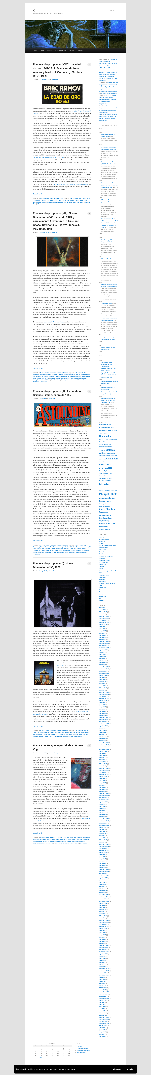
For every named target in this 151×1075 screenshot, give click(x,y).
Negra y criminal (104, 575)
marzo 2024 (102, 660)
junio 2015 (102, 882)
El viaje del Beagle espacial (82, 374)
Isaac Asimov (50, 202)
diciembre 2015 (104, 869)
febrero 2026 (103, 612)
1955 (76, 545)
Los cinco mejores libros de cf (108, 571)
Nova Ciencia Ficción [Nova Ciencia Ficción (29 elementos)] (108, 491)
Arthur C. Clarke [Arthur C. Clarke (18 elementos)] (103, 433)
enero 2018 (102, 816)
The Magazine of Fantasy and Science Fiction (74, 380)
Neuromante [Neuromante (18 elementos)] (102, 488)
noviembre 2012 (104, 947)
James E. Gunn (68, 548)
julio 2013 (102, 930)
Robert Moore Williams (43, 380)
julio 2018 (102, 804)
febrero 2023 (103, 688)
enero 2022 (102, 715)
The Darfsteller (37, 552)
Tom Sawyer (72, 552)
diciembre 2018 (104, 793)
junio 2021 (102, 730)
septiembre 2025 (104, 622)
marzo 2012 (102, 964)
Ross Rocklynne (55, 380)
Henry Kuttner (41, 202)
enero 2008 (102, 990)
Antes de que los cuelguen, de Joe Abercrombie (106, 364)
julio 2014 (102, 905)
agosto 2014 (103, 903)
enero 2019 (102, 791)
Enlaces (49, 50)
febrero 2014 (103, 916)
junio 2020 (102, 755)
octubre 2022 (103, 696)
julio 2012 (102, 956)
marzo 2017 (102, 838)
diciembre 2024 (104, 641)
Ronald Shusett (74, 843)
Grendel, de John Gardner (109, 93)
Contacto (71, 50)
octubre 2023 (103, 671)
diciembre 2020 (104, 743)
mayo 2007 (102, 1006)
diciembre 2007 (104, 992)
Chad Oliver (53, 547)
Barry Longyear (41, 200)
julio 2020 (102, 753)
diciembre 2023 (104, 667)
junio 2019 (102, 781)
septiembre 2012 (104, 951)
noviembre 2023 (104, 669)
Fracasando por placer (56, 198)
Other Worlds (49, 843)
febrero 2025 (103, 637)
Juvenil (101, 566)
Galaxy (53, 548)
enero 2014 (102, 918)
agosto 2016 (103, 852)
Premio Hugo (66, 550)
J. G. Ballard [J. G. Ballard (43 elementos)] (105, 468)
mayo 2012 (102, 960)
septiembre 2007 (104, 998)
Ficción (101, 554)
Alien (84, 373)
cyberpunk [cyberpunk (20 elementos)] (102, 450)
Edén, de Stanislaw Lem (108, 398)
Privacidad (80, 50)
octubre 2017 (103, 823)
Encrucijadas (103, 549)
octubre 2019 (103, 772)
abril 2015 (102, 886)
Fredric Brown (85, 732)
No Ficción (102, 577)
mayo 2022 (102, 707)
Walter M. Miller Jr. (81, 552)
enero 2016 (102, 867)
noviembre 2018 (104, 795)
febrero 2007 (103, 1013)
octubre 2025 (103, 620)
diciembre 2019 (104, 768)
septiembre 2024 (104, 648)
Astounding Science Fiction (48, 374)
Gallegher (58, 376)
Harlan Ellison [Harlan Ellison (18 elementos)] (102, 461)
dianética (67, 547)
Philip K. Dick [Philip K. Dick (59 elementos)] (108, 494)
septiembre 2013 (104, 926)
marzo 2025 (102, 635)
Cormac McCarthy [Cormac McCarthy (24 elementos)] (105, 447)
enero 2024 (102, 664)
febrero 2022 (103, 713)
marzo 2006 (102, 1036)
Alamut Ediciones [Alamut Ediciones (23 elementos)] (105, 424)
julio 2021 (102, 728)
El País (78, 732)
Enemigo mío (79, 200)
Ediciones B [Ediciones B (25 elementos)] (103, 453)
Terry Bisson (85, 550)
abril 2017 (102, 835)
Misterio (101, 573)
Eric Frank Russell (38, 376)
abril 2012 (102, 962)
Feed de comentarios (83, 1050)
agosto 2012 (103, 954)
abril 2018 (102, 810)
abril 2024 (102, 658)
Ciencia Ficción (44, 198)
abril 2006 (102, 1034)
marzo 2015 (102, 888)
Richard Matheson (76, 550)
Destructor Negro (68, 374)
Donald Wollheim (59, 200)
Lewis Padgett (37, 378)
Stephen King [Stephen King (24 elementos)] (104, 521)
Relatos (65, 373)
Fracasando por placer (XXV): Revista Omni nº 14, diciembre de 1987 (109, 185)
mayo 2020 (102, 757)
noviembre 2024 (104, 643)
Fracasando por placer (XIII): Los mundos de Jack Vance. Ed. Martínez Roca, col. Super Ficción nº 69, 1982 (109, 223)
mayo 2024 (102, 656)
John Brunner (77, 548)
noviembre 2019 (104, 770)
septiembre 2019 (104, 774)
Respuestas (41, 204)
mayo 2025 (102, 631)
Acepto (130, 1069)
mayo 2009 (102, 966)
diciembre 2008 (104, 968)
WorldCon (36, 382)
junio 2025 (102, 629)
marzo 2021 (102, 736)
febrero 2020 (103, 764)
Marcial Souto (76, 841)
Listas (101, 568)
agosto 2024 (103, 650)
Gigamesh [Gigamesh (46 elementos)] (112, 458)
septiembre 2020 (104, 749)
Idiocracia (36, 734)
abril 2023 (102, 683)
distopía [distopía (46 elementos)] (110, 450)
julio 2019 (102, 778)
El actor (72, 547)
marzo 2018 (102, 812)
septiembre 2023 (104, 673)
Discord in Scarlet (77, 839)
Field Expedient (46, 548)
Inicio (34, 50)
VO (100, 598)
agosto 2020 (103, 751)
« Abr (40, 1058)
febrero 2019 (103, 789)
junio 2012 (102, 958)
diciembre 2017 (104, 819)
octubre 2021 (103, 721)
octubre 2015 (103, 873)
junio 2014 (102, 907)
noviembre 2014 (104, 897)
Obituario (102, 579)
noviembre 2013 (104, 922)
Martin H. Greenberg (78, 202)
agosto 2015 (103, 878)
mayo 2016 (102, 859)
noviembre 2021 (104, 719)
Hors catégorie (103, 562)
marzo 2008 (102, 985)
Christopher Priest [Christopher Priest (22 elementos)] (105, 444)
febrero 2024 (103, 662)
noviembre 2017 (104, 821)
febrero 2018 (103, 814)
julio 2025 (102, 626)
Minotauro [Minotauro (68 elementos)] (106, 484)
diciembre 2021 (104, 717)
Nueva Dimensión (55, 378)
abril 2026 (102, 607)
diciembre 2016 (104, 844)
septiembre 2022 (104, 698)
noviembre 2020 (104, 745)
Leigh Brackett (68, 202)
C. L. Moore (50, 200)
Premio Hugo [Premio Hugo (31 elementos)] (105, 501)
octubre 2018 (103, 797)
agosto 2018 (103, 802)
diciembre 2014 (104, 895)
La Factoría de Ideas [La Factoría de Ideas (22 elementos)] (105, 478)
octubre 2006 (103, 1021)
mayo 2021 (102, 732)
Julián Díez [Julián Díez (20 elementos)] (115, 471)
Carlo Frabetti (50, 732)
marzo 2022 (102, 711)
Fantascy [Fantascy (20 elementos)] (107, 455)
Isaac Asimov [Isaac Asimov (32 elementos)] (105, 464)
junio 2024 (102, 654)
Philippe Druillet (48, 736)
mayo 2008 (102, 981)
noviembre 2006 (104, 1019)
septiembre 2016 (104, 850)
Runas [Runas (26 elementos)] (101, 512)
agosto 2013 (103, 928)
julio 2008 (102, 977)
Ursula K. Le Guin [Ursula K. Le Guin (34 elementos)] (107, 524)
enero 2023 (102, 690)
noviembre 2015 (104, 871)
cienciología (60, 547)
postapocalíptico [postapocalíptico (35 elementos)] (107, 498)
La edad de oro (58, 202)
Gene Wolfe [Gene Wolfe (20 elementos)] (102, 459)
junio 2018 (102, 806)
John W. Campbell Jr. (84, 376)
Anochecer (36, 374)
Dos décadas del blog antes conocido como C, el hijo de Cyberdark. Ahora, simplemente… (108, 100)
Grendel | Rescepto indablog (108, 91)
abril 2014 (102, 911)
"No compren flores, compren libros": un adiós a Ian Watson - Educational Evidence (108, 66)
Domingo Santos (59, 732)
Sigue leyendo (38, 194)
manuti (101, 78)
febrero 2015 (103, 890)
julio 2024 (102, 652)
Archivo (42, 50)
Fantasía (101, 552)
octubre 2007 (103, 996)
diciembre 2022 (104, 692)
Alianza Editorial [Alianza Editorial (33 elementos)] (106, 427)
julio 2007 (102, 1002)
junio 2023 (102, 679)
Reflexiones (102, 587)
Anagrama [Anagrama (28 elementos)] (103, 430)
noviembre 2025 (104, 618)
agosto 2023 (103, 675)
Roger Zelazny (58, 736)
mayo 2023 (102, 681)
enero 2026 (102, 614)
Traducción (102, 596)
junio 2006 (102, 1030)
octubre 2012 (103, 949)
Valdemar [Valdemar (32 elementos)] (103, 527)
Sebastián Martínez (67, 736)
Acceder (79, 1046)
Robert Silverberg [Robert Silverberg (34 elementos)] (107, 509)
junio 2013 (102, 933)
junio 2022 (102, 705)
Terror (101, 594)
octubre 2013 (103, 924)
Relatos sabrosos (104, 592)
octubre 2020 (103, 747)
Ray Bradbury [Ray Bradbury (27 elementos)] (104, 506)
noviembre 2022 (104, 694)
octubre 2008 (103, 973)
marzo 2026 (102, 610)
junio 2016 (102, 857)
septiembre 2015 (104, 876)
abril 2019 (102, 785)
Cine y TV (102, 541)
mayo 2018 (102, 808)
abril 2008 (102, 983)
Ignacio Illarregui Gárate (56, 753)
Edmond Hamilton (70, 200)
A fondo (101, 537)
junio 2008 (102, 979)
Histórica (102, 558)
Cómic (101, 543)
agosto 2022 (103, 700)
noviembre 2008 (104, 971)
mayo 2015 (102, 884)
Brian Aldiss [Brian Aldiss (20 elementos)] (102, 442)
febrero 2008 (103, 987)
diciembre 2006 (104, 1017)
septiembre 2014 (104, 901)
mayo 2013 (102, 935)
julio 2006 (102, 1028)
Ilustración (102, 564)
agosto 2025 (103, 624)
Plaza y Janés (58, 843)
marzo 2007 (102, 1011)
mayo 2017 (102, 833)
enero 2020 (102, 766)
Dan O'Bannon (56, 839)
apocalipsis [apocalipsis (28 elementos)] (112, 430)
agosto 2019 (103, 776)
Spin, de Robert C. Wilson (109, 373)
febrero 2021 (103, 738)
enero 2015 (102, 892)
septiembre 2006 (104, 1023)
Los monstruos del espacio (63, 841)
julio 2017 (102, 829)
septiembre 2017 (104, 825)
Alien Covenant (77, 837)
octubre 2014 (103, 899)
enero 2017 (102, 842)
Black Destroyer (47, 839)
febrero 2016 (103, 865)
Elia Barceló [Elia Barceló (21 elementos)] (111, 453)
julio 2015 (102, 880)
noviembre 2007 (104, 994)
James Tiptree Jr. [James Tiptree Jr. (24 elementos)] (105, 471)
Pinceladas (102, 581)
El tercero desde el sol (82, 547)
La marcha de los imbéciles (67, 734)
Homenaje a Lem (104, 560)
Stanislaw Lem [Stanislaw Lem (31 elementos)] (105, 518)
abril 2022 (102, 709)
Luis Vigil (85, 734)
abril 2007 (102, 1009)
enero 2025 (102, 639)
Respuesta (83, 843)
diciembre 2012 (104, 945)
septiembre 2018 (104, 800)
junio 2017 (102, 831)
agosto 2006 (103, 1025)
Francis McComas (49, 376)
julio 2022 (102, 702)
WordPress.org (81, 1052)
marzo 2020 (102, 762)
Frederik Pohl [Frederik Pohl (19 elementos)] (113, 455)
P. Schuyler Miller (66, 378)
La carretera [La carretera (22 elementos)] (103, 476)
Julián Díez (55, 79)
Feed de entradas (82, 1048)
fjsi (100, 114)
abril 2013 (102, 937)
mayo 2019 (102, 783)
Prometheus (66, 843)
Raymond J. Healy (76, 378)
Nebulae (42, 843)
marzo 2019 (102, 787)
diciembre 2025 (104, 616)
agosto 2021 (103, 726)
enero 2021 (102, 740)
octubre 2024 (103, 645)
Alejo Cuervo (82, 198)
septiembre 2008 (104, 975)
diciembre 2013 (104, 920)
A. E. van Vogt (74, 198)
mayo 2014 (102, 909)
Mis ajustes (117, 1069)
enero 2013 (102, 943)
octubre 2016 (103, 848)
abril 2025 (102, 633)
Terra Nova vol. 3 (106, 303)
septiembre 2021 (104, 724)
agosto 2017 (103, 827)
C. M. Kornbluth (41, 732)
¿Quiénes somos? (60, 50)
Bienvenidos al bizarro (108, 259)
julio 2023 (102, 677)
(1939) (48, 157)
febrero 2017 (103, 840)
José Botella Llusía (53, 734)
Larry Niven (79, 734)
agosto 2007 (103, 1000)
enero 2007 (102, 1015)
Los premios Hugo (46, 550)
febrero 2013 (103, 941)
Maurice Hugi (45, 378)
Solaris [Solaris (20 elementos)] (106, 512)
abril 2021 (102, 734)
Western (101, 600)
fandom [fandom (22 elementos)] (101, 455)
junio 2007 (102, 1004)
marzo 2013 (102, 939)
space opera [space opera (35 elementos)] (105, 515)
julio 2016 (102, 854)
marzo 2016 (102, 863)
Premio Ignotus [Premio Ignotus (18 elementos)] (103, 504)
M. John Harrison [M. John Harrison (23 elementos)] (105, 481)
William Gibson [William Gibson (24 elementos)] (104, 529)
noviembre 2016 (104, 846)
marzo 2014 (102, 914)
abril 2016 (102, 861)
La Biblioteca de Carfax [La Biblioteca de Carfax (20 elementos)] (105, 473)
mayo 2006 (102, 1032)
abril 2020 (102, 759)
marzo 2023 (102, 686)
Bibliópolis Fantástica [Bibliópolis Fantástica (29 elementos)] (108, 439)
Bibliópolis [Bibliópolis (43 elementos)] (105, 436)
